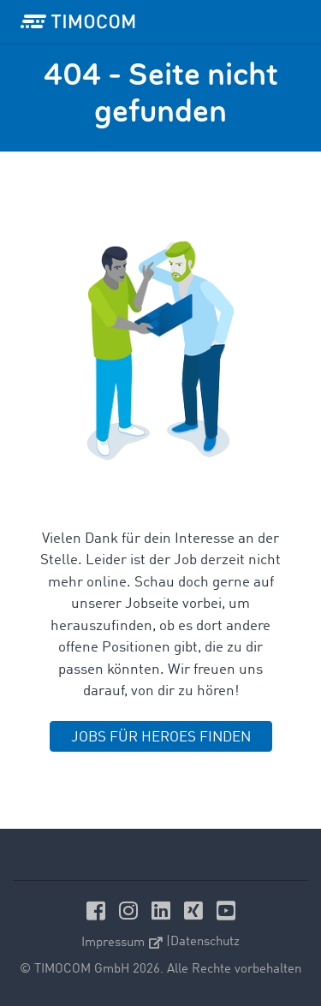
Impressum (122, 943)
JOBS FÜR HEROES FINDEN (161, 737)
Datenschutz (205, 942)
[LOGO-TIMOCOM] (78, 21)
